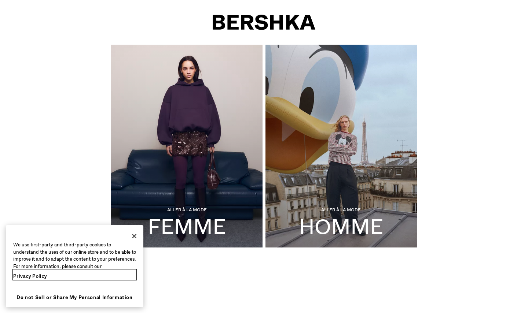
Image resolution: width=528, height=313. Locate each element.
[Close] (134, 236)
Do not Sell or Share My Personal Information (74, 297)
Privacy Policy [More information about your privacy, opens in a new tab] (30, 276)
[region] (74, 266)
